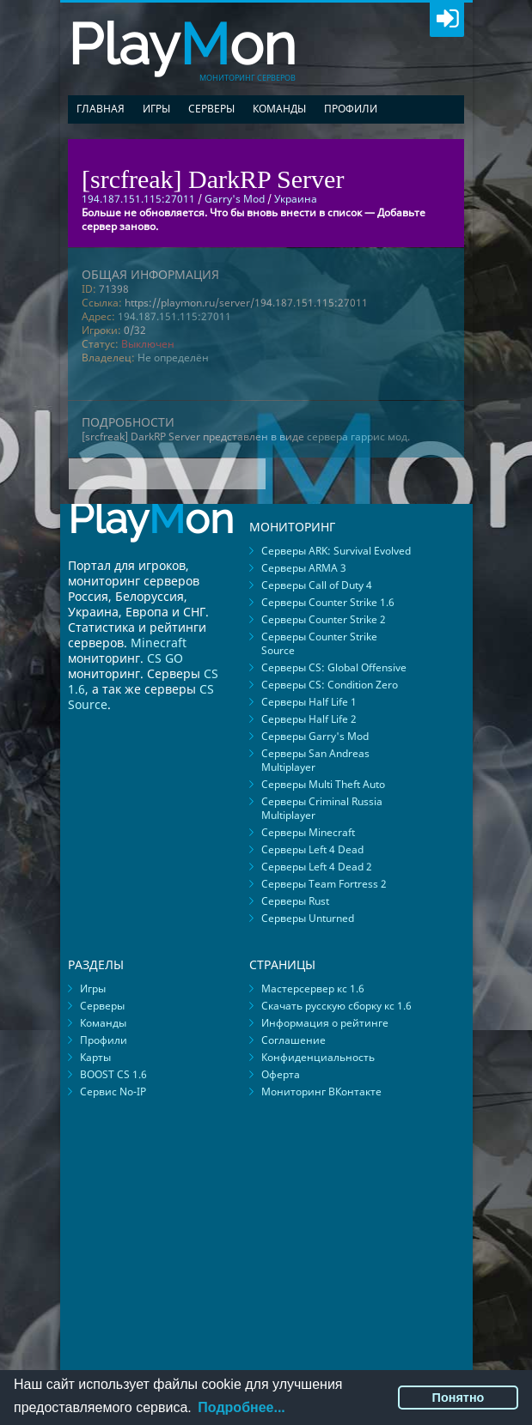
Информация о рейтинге (324, 1023)
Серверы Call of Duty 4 (316, 585)
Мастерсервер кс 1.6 (312, 988)
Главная (100, 108)
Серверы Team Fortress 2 (324, 883)
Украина (295, 198)
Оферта (280, 1074)
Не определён (173, 357)
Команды (279, 108)
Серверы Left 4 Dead (312, 849)
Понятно (458, 1397)
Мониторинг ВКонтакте (321, 1091)
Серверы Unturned (307, 918)
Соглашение (293, 1040)
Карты (95, 1057)
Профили (350, 108)
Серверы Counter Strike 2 (323, 619)
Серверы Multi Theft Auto (323, 784)
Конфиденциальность (318, 1057)
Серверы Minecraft (308, 832)
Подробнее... (241, 1407)
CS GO (165, 658)
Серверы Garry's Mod (315, 736)
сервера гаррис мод (357, 436)
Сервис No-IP (113, 1091)
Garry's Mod (235, 198)
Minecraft (159, 642)
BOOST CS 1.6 (113, 1074)
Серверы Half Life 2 (309, 719)
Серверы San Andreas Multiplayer (315, 760)
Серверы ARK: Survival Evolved (336, 550)
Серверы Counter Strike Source (319, 643)
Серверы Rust (295, 901)
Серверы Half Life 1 (309, 701)
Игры (156, 108)
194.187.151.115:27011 (174, 316)
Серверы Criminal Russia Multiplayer (321, 808)
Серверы (211, 108)
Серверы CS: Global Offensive (334, 667)
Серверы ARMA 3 (303, 568)
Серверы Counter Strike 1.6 (327, 602)
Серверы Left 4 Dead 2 (316, 866)
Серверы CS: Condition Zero (329, 684)
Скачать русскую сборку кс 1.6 (336, 1005)
